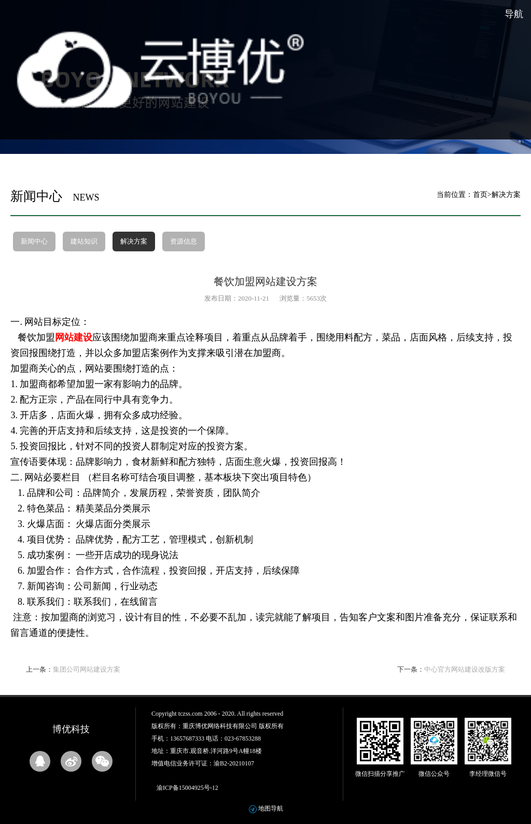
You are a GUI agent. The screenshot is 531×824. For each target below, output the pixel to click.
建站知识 (84, 241)
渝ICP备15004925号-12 (187, 787)
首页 (480, 194)
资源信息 (183, 241)
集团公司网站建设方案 (86, 669)
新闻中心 (34, 241)
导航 (514, 14)
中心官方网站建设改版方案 (464, 669)
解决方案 (133, 241)
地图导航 (270, 808)
